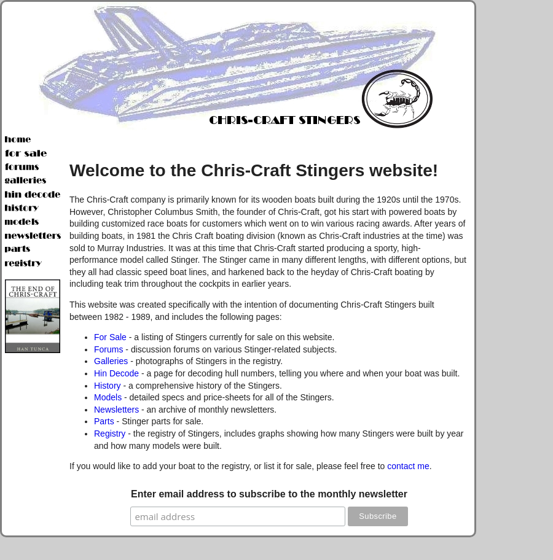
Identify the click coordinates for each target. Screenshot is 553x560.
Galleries (111, 361)
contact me (408, 466)
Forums (108, 349)
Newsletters (116, 409)
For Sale (110, 337)
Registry (109, 433)
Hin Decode (116, 373)
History (107, 386)
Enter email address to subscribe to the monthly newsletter (269, 494)
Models (108, 397)
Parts (104, 421)
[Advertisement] (516, 184)
